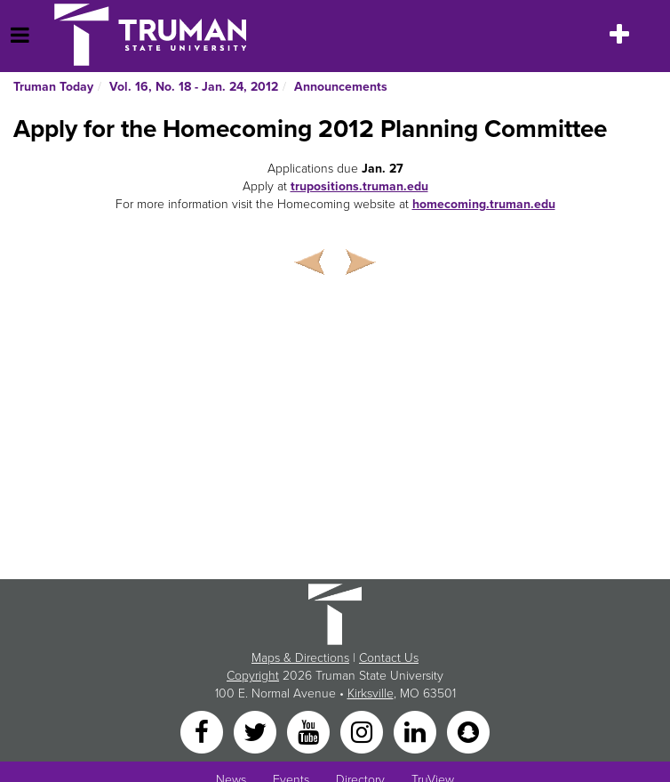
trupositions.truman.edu (359, 186)
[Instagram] (363, 731)
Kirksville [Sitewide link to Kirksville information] (370, 693)
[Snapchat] (468, 731)
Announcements (340, 86)
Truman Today (53, 86)
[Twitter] (256, 731)
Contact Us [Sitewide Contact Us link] (389, 657)
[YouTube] (310, 731)
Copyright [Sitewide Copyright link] (253, 675)
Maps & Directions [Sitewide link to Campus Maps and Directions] (300, 657)
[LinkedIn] (416, 731)
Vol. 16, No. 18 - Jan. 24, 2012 (193, 86)
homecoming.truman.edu (483, 204)
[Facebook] (203, 731)
